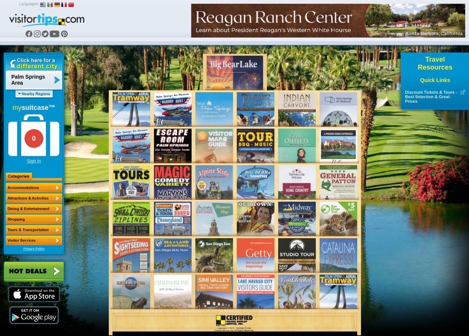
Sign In (34, 161)
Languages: (29, 4)
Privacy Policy (33, 249)
